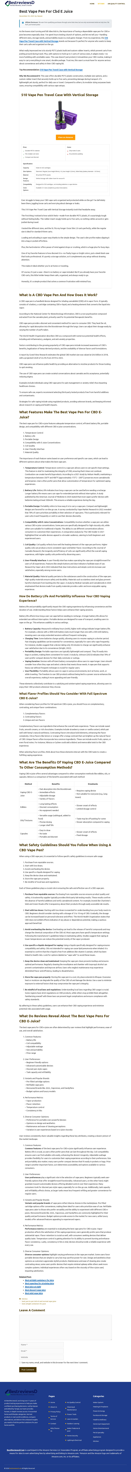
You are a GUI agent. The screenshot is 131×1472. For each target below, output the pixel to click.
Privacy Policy (55, 1412)
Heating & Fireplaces (100, 1407)
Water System (98, 1402)
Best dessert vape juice (35, 1290)
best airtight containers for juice (34, 1304)
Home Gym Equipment (101, 1424)
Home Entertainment (101, 1428)
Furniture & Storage (100, 1415)
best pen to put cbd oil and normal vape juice (39, 1301)
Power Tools (71, 1414)
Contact (53, 1423)
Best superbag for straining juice (39, 1283)
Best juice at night (33, 1287)
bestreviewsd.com (15, 1468)
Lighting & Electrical (74, 1440)
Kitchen (101, 4)
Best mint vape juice (34, 1293)
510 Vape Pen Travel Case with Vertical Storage (61, 70)
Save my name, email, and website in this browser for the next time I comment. (55, 1362)
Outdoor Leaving (73, 1423)
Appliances (97, 1437)
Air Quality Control (116, 4)
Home (92, 4)
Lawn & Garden (72, 1419)
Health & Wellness (99, 1420)
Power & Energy (99, 1411)
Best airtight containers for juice (39, 1280)
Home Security (72, 1436)
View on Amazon (65, 137)
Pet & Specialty (98, 1432)
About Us (53, 1407)
